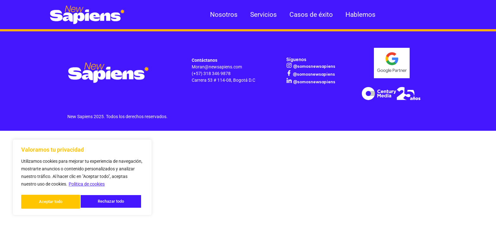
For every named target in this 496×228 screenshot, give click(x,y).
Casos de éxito (311, 14)
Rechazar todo (51, 201)
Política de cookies (87, 185)
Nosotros (224, 14)
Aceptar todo (114, 201)
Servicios (263, 14)
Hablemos (360, 14)
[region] (82, 178)
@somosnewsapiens (313, 65)
